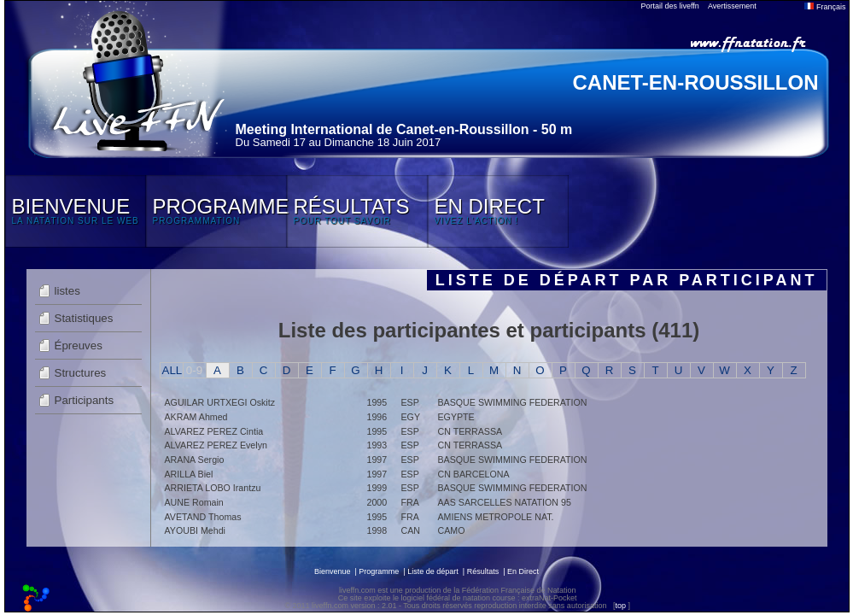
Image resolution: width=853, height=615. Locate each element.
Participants (84, 400)
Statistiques (84, 318)
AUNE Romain (194, 502)
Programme (379, 571)
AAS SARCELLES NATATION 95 (504, 502)
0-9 (194, 370)
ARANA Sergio (195, 459)
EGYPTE (456, 417)
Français (824, 7)
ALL (172, 370)
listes (67, 290)
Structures (81, 372)
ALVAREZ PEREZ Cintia (214, 431)
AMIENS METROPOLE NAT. (496, 517)
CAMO (451, 530)
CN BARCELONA (474, 474)
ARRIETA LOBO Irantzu (213, 488)
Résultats (483, 571)
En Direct (523, 571)
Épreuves (78, 345)
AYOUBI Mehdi (195, 530)
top (620, 605)
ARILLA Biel (189, 474)
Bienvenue (332, 571)
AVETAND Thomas (203, 517)
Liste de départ (433, 571)
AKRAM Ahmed (196, 417)
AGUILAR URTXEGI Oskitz (220, 402)
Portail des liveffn (670, 6)
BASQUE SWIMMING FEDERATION (512, 402)
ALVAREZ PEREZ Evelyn (216, 445)
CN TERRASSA (470, 431)
